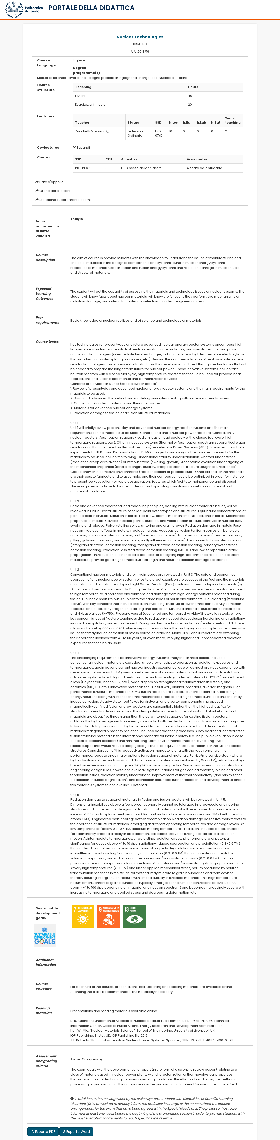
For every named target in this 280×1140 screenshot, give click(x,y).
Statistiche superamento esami (65, 199)
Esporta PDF (43, 1131)
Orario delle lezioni (54, 190)
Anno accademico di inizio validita (47, 228)
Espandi (81, 147)
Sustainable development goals (48, 913)
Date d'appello (51, 182)
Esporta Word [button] (76, 1131)
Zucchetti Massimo (90, 131)
